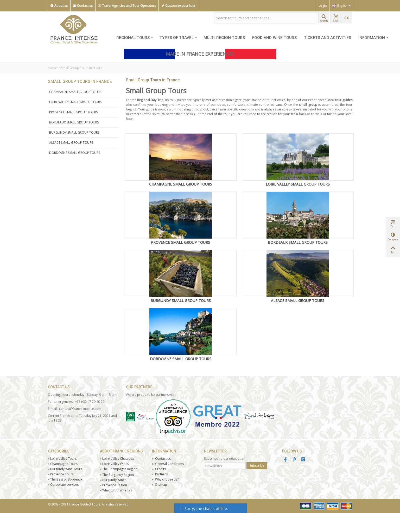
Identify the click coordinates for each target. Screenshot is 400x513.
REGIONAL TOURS (134, 37)
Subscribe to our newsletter (224, 458)
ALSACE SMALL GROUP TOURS (71, 142)
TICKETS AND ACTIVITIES (327, 37)
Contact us (83, 5)
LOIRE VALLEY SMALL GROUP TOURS (75, 102)
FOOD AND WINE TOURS (274, 37)
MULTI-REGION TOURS (224, 37)
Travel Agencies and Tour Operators (127, 5)
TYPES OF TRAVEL (178, 37)
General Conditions (168, 464)
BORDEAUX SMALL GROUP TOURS (74, 122)
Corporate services (63, 484)
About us (59, 5)
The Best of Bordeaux (65, 479)
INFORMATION (373, 37)
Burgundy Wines (113, 480)
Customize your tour (178, 5)
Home (52, 67)
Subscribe (257, 465)
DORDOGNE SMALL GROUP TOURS (74, 152)
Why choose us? (165, 479)
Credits (159, 469)
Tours (60, 474)
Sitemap (159, 484)
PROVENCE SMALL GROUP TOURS (73, 112)
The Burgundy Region (117, 474)
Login (323, 5)
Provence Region (113, 485)
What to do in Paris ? (116, 490)
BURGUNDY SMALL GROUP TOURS (74, 132)
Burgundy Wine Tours (65, 469)
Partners (160, 474)
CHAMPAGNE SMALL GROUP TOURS (75, 92)
